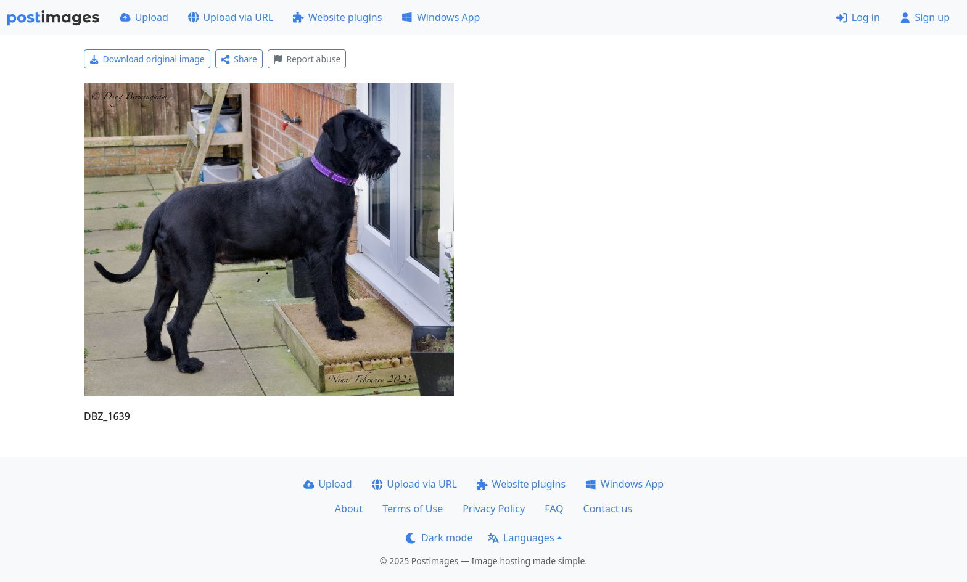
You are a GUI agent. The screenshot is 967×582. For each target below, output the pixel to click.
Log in (858, 17)
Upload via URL (230, 17)
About (349, 508)
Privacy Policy (494, 508)
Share (239, 59)
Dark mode (439, 537)
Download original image (147, 59)
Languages (521, 537)
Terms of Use (412, 508)
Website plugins (337, 17)
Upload (144, 17)
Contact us (608, 508)
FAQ (554, 508)
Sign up (925, 17)
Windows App (440, 17)
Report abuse (306, 59)
